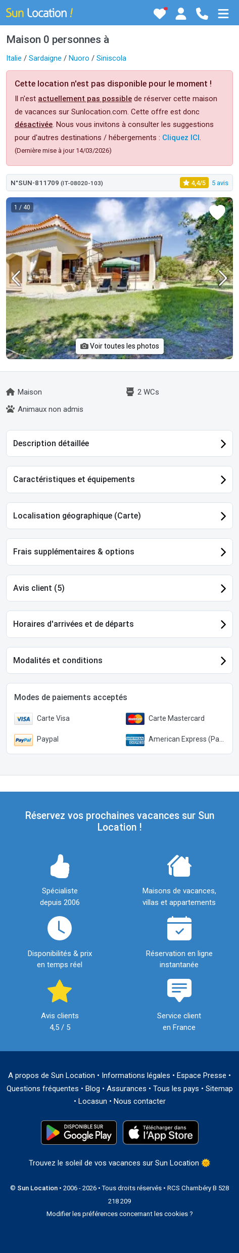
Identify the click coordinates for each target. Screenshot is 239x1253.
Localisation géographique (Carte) (77, 516)
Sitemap (219, 1088)
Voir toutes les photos (119, 346)
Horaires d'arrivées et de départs (73, 624)
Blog (92, 1088)
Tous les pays (176, 1088)
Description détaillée (51, 443)
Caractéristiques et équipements (74, 479)
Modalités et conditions (58, 660)
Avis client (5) (39, 588)
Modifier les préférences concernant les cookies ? (119, 1214)
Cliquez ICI (181, 137)
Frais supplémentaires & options (73, 551)
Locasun (92, 1101)
